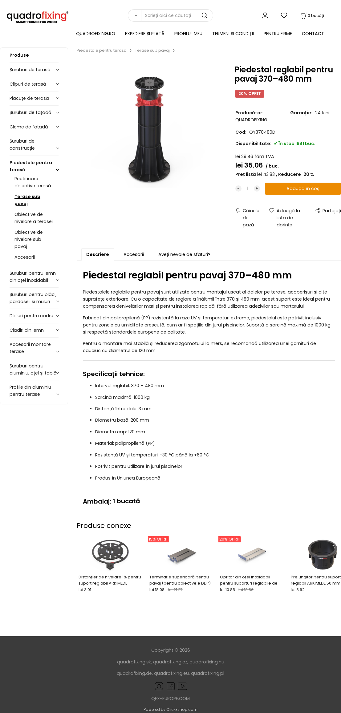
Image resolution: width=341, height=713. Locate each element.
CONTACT (313, 33)
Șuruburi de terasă (30, 70)
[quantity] (248, 189)
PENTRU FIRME (278, 33)
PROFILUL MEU (188, 33)
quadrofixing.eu (171, 673)
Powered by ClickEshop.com (170, 709)
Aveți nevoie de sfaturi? (184, 254)
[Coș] (312, 15)
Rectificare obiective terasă (32, 182)
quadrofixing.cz (170, 662)
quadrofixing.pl (207, 673)
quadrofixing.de (134, 673)
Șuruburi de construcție (22, 144)
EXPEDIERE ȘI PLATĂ (144, 33)
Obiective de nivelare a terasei (33, 218)
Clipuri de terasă (28, 84)
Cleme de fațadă (29, 127)
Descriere (97, 254)
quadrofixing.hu (206, 662)
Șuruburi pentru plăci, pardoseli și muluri (33, 298)
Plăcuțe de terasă (29, 98)
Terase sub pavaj (27, 200)
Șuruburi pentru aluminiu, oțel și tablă (33, 369)
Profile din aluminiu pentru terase (30, 390)
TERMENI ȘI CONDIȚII (233, 33)
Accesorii (24, 257)
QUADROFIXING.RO (95, 33)
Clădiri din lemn (27, 330)
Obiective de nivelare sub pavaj (28, 239)
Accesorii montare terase (30, 347)
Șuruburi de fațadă (30, 112)
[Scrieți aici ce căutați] (177, 15)
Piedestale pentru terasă (31, 166)
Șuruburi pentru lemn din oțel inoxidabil (33, 276)
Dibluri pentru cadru (31, 316)
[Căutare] (134, 15)
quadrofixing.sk (134, 662)
